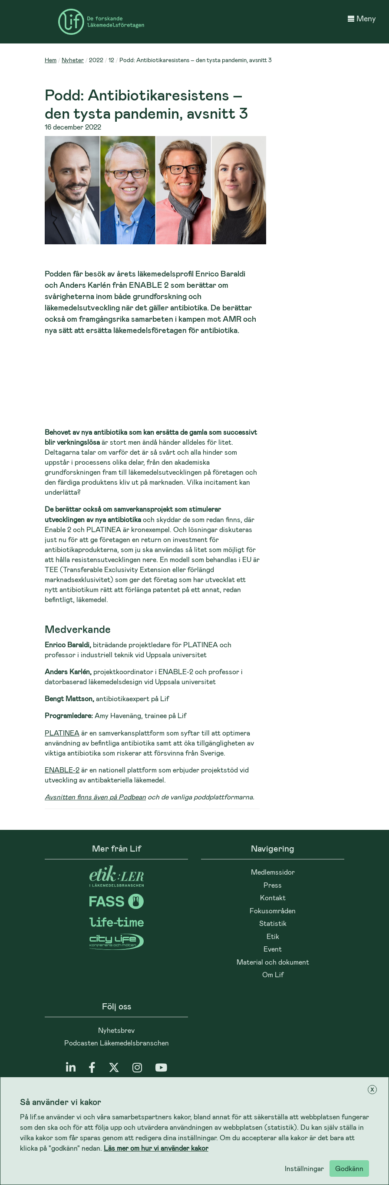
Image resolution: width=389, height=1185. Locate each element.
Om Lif (273, 974)
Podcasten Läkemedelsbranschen (116, 1043)
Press (273, 885)
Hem (50, 59)
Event (273, 949)
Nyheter (73, 59)
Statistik (273, 923)
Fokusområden (273, 910)
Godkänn (349, 1168)
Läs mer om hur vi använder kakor (156, 1148)
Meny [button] (362, 18)
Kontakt (273, 897)
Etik (273, 936)
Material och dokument (273, 962)
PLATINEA (62, 733)
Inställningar (304, 1168)
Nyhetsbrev (116, 1030)
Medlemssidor (273, 872)
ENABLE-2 (62, 770)
